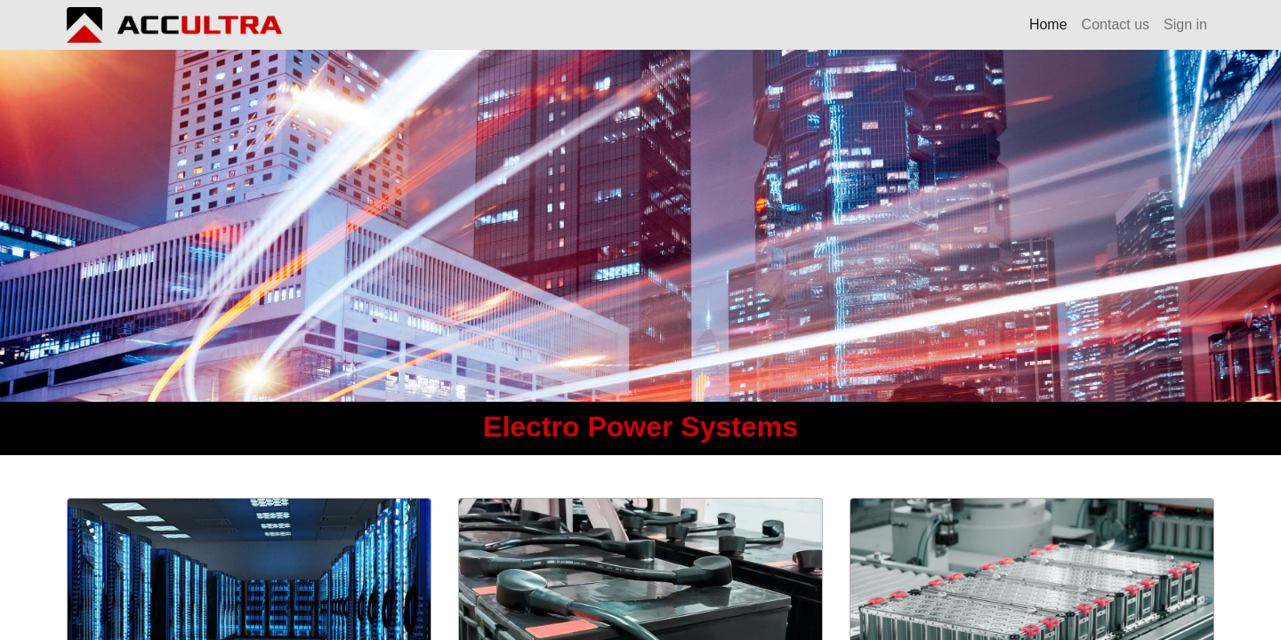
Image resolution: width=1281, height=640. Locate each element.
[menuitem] (1048, 25)
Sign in (1185, 24)
